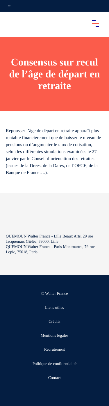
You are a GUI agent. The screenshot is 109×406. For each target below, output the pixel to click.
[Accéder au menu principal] (95, 23)
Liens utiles (54, 308)
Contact (54, 378)
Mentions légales (54, 336)
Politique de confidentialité (55, 364)
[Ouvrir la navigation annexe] (9, 5)
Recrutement (54, 350)
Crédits (54, 322)
